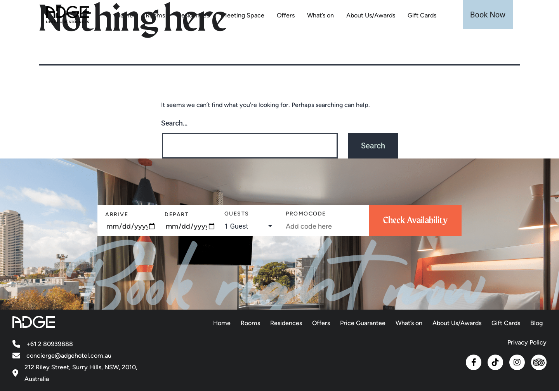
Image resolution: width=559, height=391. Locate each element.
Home (124, 15)
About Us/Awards (370, 15)
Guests (236, 213)
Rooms (155, 15)
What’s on (320, 15)
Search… (174, 123)
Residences (193, 15)
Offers (286, 15)
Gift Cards (422, 15)
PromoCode (306, 213)
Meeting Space (243, 15)
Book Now (487, 14)
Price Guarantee (362, 323)
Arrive (116, 214)
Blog (536, 323)
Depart (177, 214)
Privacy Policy (527, 342)
